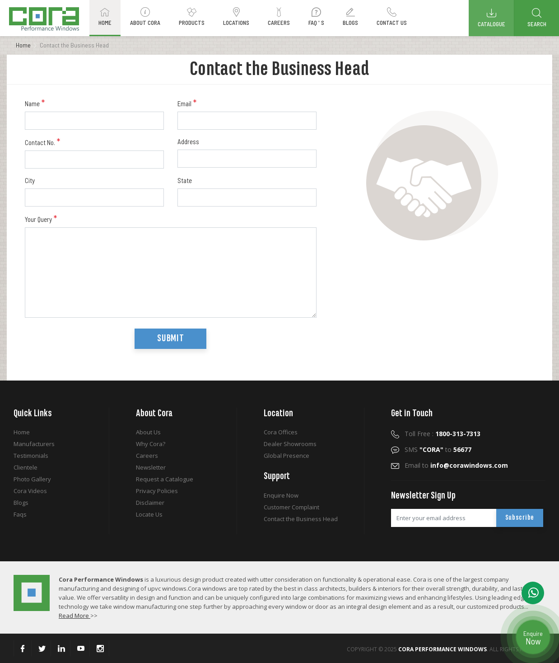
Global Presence (286, 455)
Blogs (21, 502)
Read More (74, 615)
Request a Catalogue (164, 479)
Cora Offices (281, 432)
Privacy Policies (157, 491)
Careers (147, 455)
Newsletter (151, 467)
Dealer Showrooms (290, 444)
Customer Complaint (291, 507)
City (30, 180)
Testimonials (31, 455)
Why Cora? (150, 444)
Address (188, 141)
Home (23, 45)
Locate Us (149, 514)
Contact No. (42, 142)
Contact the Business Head (301, 519)
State (184, 180)
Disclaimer (150, 502)
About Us (148, 432)
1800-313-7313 (457, 433)
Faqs (20, 514)
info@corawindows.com (469, 465)
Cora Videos (30, 491)
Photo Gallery (32, 479)
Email (186, 103)
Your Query (41, 219)
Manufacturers (34, 444)
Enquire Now (281, 495)
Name (35, 103)
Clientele (25, 467)
